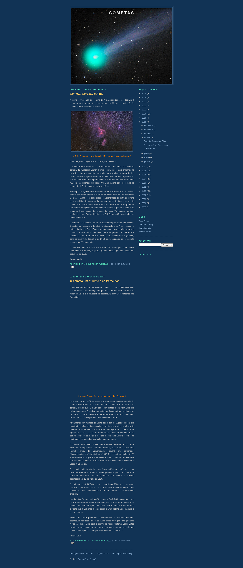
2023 (144, 101)
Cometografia (145, 228)
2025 (144, 93)
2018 (144, 122)
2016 (144, 170)
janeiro (147, 161)
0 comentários (122, 264)
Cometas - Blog (146, 224)
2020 (144, 114)
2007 (144, 207)
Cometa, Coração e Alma (86, 93)
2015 (144, 175)
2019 (144, 118)
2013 (144, 183)
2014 (144, 179)
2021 (144, 110)
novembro (149, 129)
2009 (144, 199)
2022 (144, 106)
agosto (147, 138)
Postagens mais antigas (123, 553)
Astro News (144, 221)
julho (146, 153)
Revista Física (145, 231)
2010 (144, 195)
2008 (144, 203)
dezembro (149, 125)
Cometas (121, 12)
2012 (144, 187)
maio (146, 157)
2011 (144, 191)
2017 (144, 166)
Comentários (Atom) (87, 559)
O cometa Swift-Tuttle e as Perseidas (95, 281)
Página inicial (103, 553)
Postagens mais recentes (81, 553)
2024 (144, 97)
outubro (148, 133)
